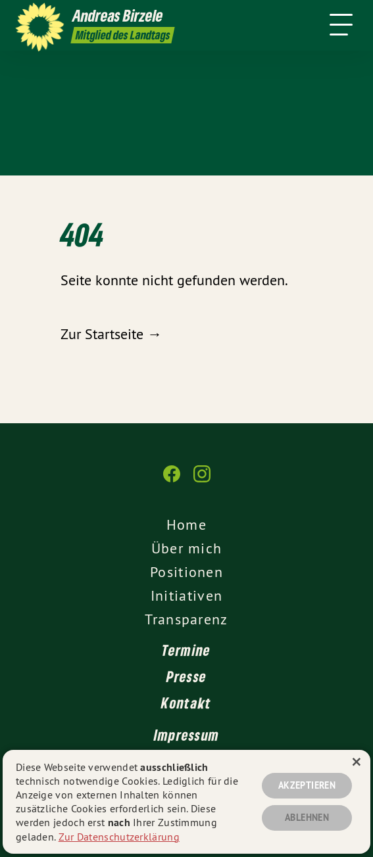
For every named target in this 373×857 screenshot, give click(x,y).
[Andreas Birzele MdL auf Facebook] (172, 480)
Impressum (187, 735)
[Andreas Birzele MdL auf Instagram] (202, 480)
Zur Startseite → (111, 334)
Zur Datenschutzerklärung (119, 836)
